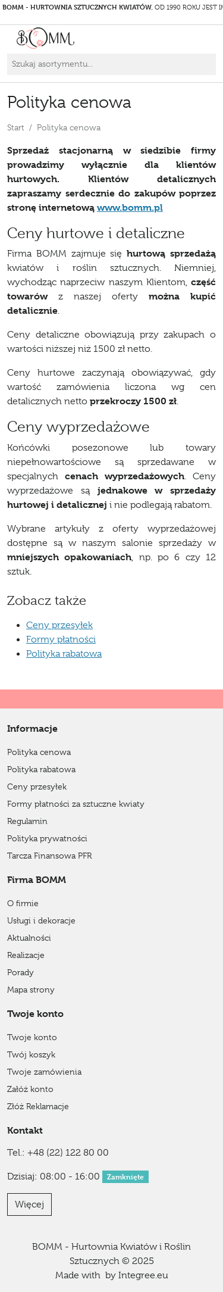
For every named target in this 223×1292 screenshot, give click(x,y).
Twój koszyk (31, 1054)
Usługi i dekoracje (41, 920)
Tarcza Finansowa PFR (49, 855)
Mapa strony (31, 989)
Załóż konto (30, 1089)
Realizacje (26, 955)
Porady (20, 972)
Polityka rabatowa (64, 653)
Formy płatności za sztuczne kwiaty (76, 804)
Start (15, 127)
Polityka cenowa (39, 752)
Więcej (29, 1204)
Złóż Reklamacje (38, 1106)
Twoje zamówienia (44, 1071)
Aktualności (29, 938)
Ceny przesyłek (59, 625)
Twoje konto (32, 1037)
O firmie (23, 903)
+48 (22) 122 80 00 (68, 1152)
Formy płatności (61, 639)
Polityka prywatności (47, 838)
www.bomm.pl (130, 207)
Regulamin (27, 821)
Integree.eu (143, 1275)
